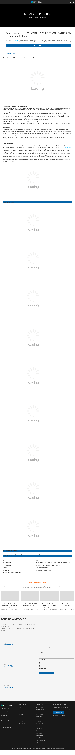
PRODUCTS (21, 709)
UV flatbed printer (23, 115)
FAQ (20, 719)
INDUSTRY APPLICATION (40, 17)
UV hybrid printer (7, 149)
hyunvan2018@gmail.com (10, 666)
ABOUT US (21, 721)
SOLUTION (21, 716)
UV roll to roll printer (67, 147)
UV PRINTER (15, 40)
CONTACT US (22, 723)
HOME (30, 17)
